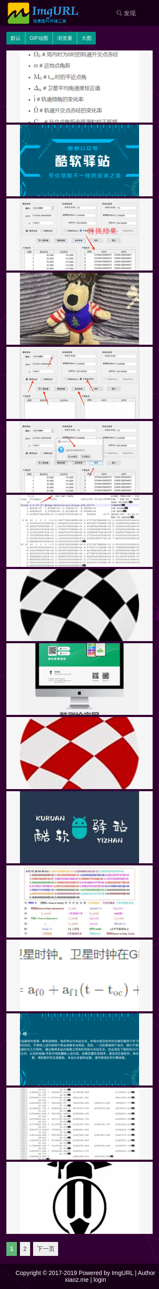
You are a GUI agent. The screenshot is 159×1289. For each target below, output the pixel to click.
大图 (86, 38)
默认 (16, 38)
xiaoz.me (77, 1279)
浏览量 (65, 38)
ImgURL (122, 1272)
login (99, 1279)
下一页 (46, 1249)
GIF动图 (39, 38)
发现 (126, 13)
